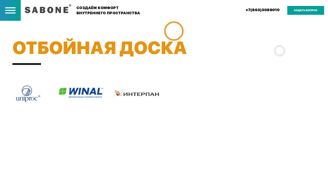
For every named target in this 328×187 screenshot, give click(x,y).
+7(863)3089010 (263, 10)
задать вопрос (306, 10)
